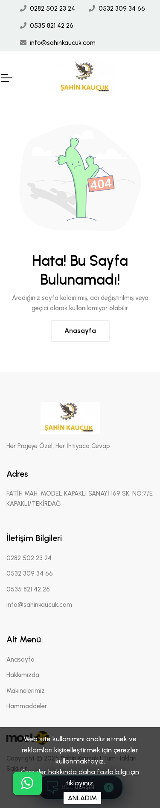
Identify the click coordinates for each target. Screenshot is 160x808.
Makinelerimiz (25, 691)
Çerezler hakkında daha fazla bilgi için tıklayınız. (80, 777)
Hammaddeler (26, 706)
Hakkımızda (22, 675)
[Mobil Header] (6, 78)
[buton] (27, 783)
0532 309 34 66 (122, 8)
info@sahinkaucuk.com (63, 43)
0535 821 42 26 (51, 26)
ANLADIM (82, 798)
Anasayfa (80, 331)
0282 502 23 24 (52, 8)
